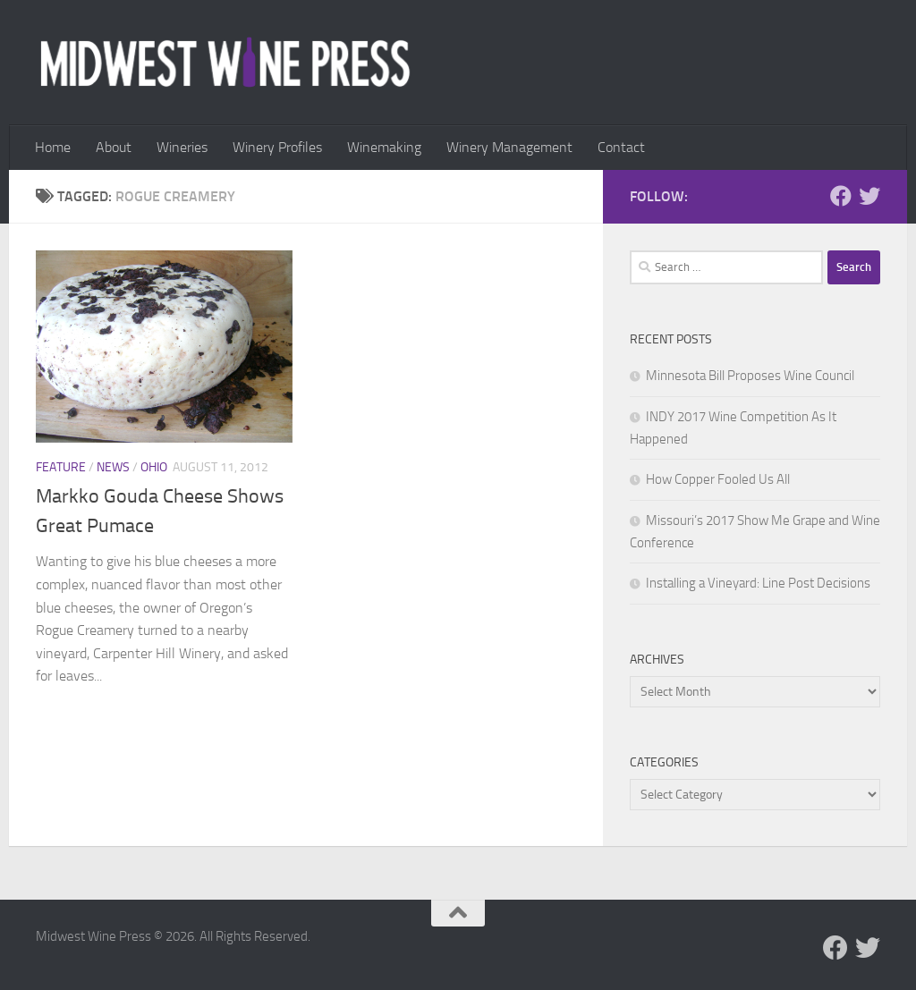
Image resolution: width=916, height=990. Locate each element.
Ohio (153, 467)
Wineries (182, 147)
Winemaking (384, 147)
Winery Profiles (277, 147)
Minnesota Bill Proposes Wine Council (750, 376)
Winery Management (509, 147)
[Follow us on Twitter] (869, 196)
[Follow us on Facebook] (841, 196)
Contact (621, 147)
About (113, 147)
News (113, 467)
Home (53, 147)
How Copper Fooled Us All (718, 479)
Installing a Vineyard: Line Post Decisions (758, 583)
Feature (61, 467)
